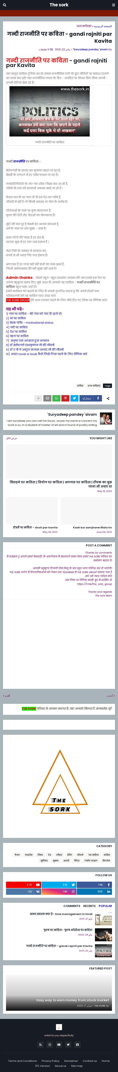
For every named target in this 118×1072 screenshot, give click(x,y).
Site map (77, 1066)
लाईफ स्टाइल (91, 860)
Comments (71, 906)
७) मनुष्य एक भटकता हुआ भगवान (27, 341)
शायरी (66, 860)
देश (49, 854)
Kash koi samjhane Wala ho (92, 527)
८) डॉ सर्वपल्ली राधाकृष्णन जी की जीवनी (30, 345)
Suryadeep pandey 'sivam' (72, 414)
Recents (89, 906)
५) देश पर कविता (16, 332)
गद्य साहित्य (93, 854)
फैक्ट (17, 854)
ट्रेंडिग (69, 854)
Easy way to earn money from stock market (73, 1000)
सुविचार (44, 860)
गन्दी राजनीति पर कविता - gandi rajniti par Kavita (59, 946)
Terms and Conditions (22, 1061)
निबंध (40, 854)
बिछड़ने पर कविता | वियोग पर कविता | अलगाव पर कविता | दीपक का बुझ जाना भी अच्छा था (61, 484)
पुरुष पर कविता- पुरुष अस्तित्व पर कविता (68, 930)
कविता (80, 385)
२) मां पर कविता (16, 318)
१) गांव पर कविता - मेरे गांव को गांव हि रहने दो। (34, 314)
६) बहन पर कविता (17, 336)
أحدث (110, 696)
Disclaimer (71, 1061)
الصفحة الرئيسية (103, 26)
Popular (105, 906)
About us (60, 1066)
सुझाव (55, 860)
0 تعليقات (44, 49)
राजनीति (19, 161)
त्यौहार (59, 854)
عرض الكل (11, 438)
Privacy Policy (50, 1061)
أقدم (7, 696)
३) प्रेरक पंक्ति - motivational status (29, 323)
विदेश (76, 860)
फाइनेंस (29, 854)
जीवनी (80, 854)
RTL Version (42, 1066)
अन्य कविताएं (84, 26)
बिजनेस (106, 860)
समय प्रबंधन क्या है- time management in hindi (61, 914)
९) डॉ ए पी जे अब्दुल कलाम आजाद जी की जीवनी (35, 350)
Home (106, 1061)
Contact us (90, 1061)
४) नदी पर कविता (16, 327)
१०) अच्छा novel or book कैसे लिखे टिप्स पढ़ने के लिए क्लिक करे (46, 354)
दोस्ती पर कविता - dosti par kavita (35, 527)
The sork (59, 5)
